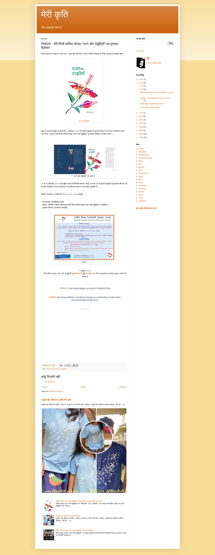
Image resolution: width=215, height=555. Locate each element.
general (141, 167)
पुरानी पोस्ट (122, 387)
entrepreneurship (145, 158)
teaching (141, 189)
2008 (141, 130)
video (140, 198)
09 (142, 89)
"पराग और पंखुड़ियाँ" (84, 121)
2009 (141, 127)
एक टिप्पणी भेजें (50, 382)
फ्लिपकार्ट (78, 273)
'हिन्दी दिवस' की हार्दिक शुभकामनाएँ (152, 104)
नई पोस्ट (44, 387)
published (63, 369)
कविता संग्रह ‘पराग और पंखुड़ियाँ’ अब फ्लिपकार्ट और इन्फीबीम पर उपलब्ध (79, 501)
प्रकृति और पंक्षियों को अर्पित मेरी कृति (56, 400)
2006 (141, 137)
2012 (141, 116)
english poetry (144, 155)
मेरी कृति (54, 14)
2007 (141, 134)
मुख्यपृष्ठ (83, 387)
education (142, 152)
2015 (141, 83)
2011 (141, 120)
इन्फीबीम (89, 273)
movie (140, 176)
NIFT (57, 369)
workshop (142, 201)
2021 (141, 79)
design (141, 149)
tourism (141, 192)
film (139, 164)
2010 (141, 123)
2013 (141, 113)
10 (142, 86)
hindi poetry (50, 369)
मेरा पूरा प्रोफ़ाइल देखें (154, 63)
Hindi (140, 170)
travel (140, 195)
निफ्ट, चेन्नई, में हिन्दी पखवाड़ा (150, 107)
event (140, 161)
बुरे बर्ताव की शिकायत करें (146, 208)
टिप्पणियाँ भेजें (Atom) (56, 391)
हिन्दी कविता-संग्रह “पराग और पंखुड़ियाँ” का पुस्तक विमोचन (74, 530)
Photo (140, 182)
